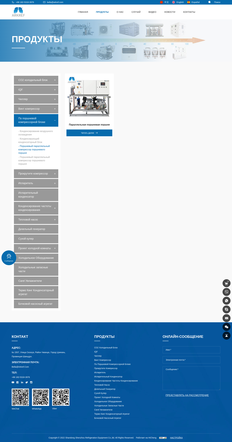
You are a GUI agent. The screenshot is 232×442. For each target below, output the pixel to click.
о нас (120, 12)
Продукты (102, 12)
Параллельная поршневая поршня (89, 124)
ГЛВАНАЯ (83, 12)
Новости (169, 12)
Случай (136, 12)
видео (152, 12)
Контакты (189, 12)
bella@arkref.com (55, 2)
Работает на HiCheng (146, 438)
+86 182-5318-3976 (25, 2)
